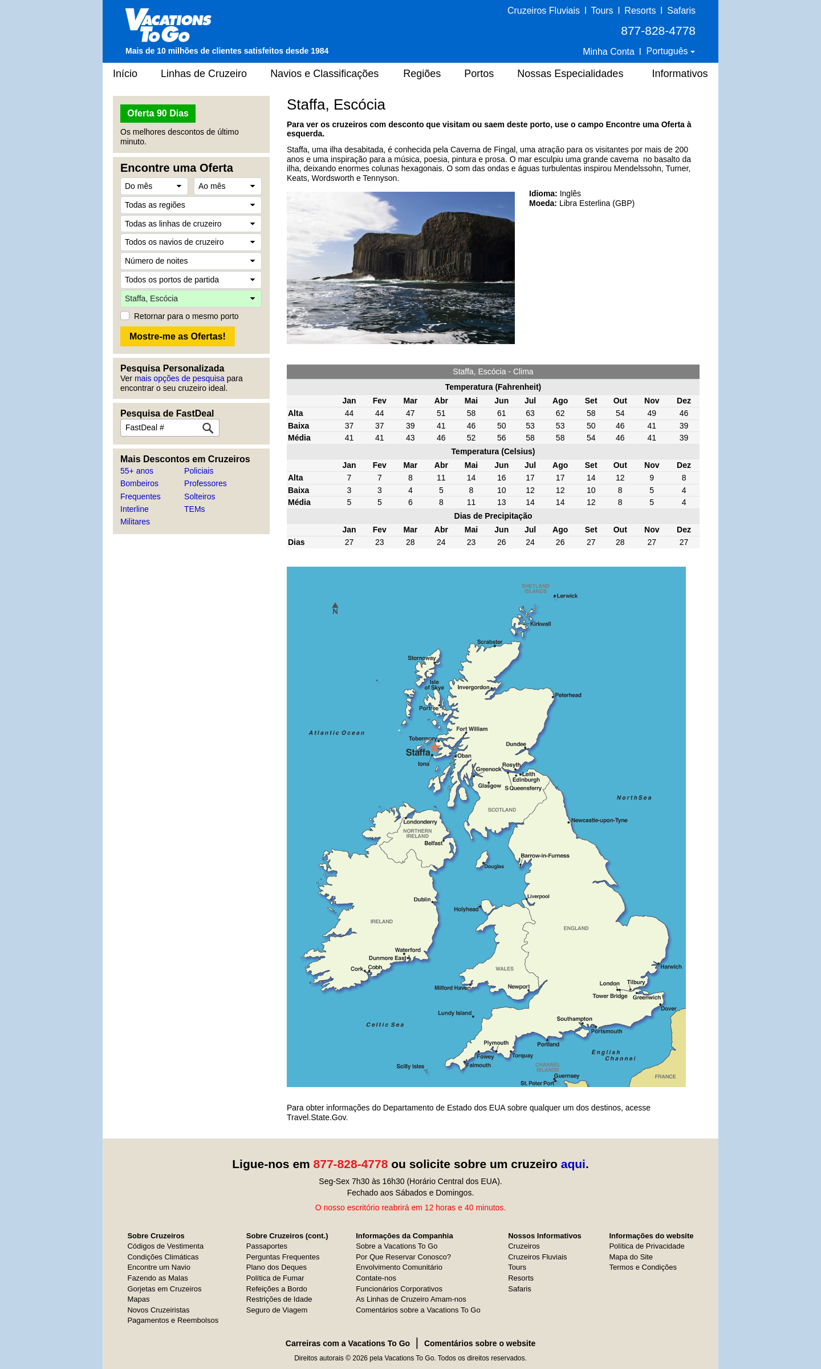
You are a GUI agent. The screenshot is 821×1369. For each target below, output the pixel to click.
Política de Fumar (275, 1278)
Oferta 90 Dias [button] (158, 113)
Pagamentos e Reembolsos (172, 1320)
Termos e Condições (643, 1267)
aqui (573, 1163)
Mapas (138, 1299)
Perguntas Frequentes (283, 1257)
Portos (479, 73)
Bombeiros (139, 483)
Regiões (422, 73)
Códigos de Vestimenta (165, 1246)
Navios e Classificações (324, 73)
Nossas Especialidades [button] (570, 73)
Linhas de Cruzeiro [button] (204, 73)
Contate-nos (376, 1278)
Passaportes (266, 1246)
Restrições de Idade (279, 1299)
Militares (135, 521)
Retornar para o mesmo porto (186, 316)
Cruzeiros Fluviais (543, 10)
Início (125, 73)
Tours (602, 10)
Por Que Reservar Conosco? (403, 1257)
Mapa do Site (631, 1257)
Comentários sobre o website (479, 1343)
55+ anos (136, 470)
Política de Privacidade (646, 1246)
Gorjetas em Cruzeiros (164, 1289)
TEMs (194, 509)
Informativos (680, 73)
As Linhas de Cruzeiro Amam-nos (411, 1299)
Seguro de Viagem (276, 1310)
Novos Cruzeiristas (158, 1310)
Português (668, 51)
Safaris (681, 10)
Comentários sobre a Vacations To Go (418, 1310)
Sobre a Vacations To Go (396, 1246)
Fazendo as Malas (157, 1278)
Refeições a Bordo (276, 1289)
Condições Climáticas (162, 1257)
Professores (205, 483)
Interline (134, 509)
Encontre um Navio (158, 1267)
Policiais (198, 470)
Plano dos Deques (276, 1267)
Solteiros (199, 496)
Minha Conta (609, 51)
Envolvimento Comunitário (399, 1267)
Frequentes (140, 496)
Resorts (640, 10)
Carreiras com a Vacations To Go (348, 1343)
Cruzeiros (524, 1246)
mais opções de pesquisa (180, 378)
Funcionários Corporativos (399, 1289)
